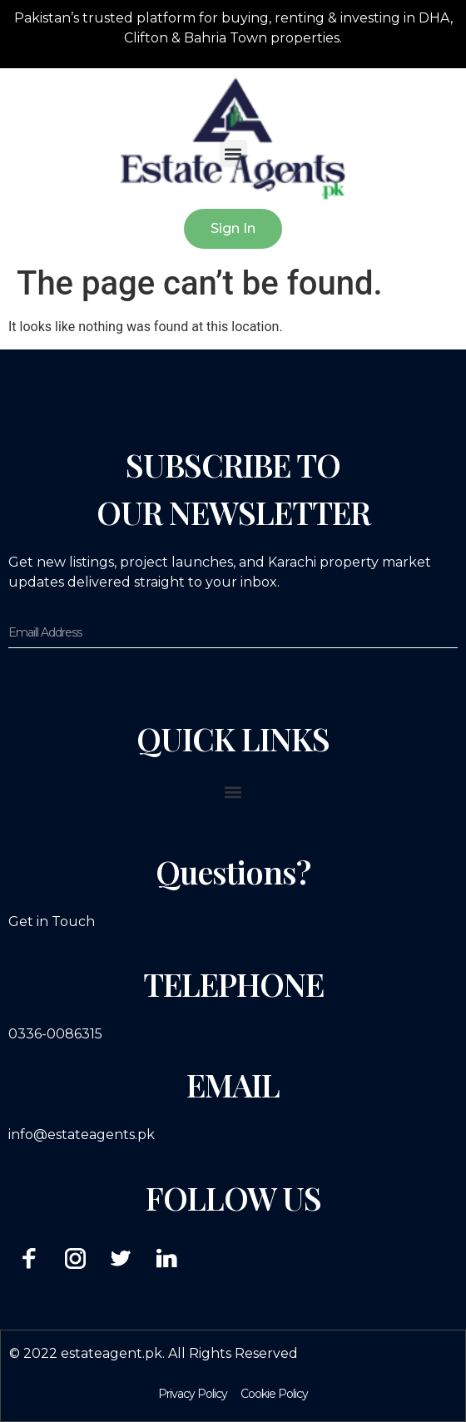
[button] (233, 153)
